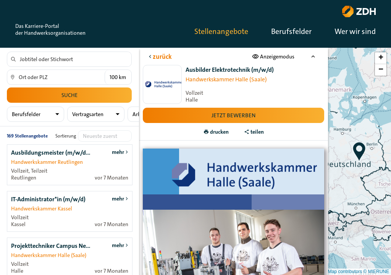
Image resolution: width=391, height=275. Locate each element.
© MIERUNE (376, 271)
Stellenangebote (221, 31)
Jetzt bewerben (233, 115)
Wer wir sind (355, 31)
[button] (359, 151)
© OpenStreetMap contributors (331, 271)
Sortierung (65, 136)
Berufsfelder (291, 31)
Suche (69, 95)
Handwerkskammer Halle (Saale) (226, 79)
